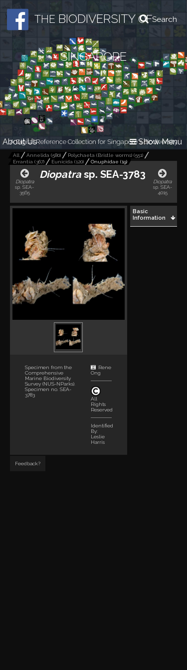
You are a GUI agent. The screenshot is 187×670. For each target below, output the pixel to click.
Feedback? (27, 463)
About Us (19, 141)
